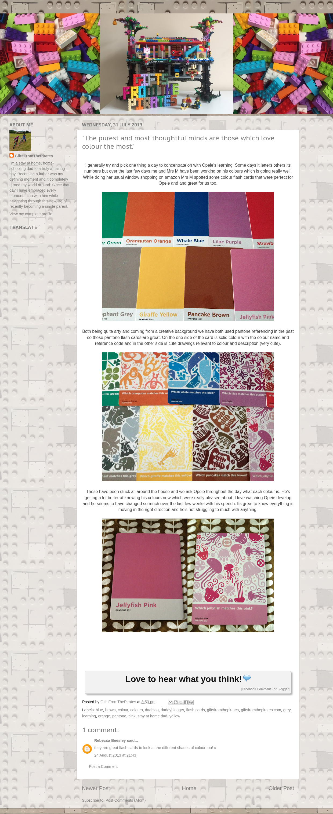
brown (110, 710)
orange (104, 716)
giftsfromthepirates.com (261, 710)
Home (189, 788)
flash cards (195, 710)
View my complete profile (30, 214)
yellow (174, 716)
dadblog (152, 710)
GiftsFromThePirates (34, 156)
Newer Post (96, 788)
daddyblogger (172, 710)
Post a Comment (103, 766)
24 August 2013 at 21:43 (115, 755)
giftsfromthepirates (223, 710)
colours (136, 710)
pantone (119, 716)
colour (123, 710)
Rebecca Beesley (110, 740)
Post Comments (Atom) (126, 800)
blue (99, 710)
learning (89, 716)
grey (287, 710)
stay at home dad (152, 716)
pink (131, 716)
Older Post (281, 788)
